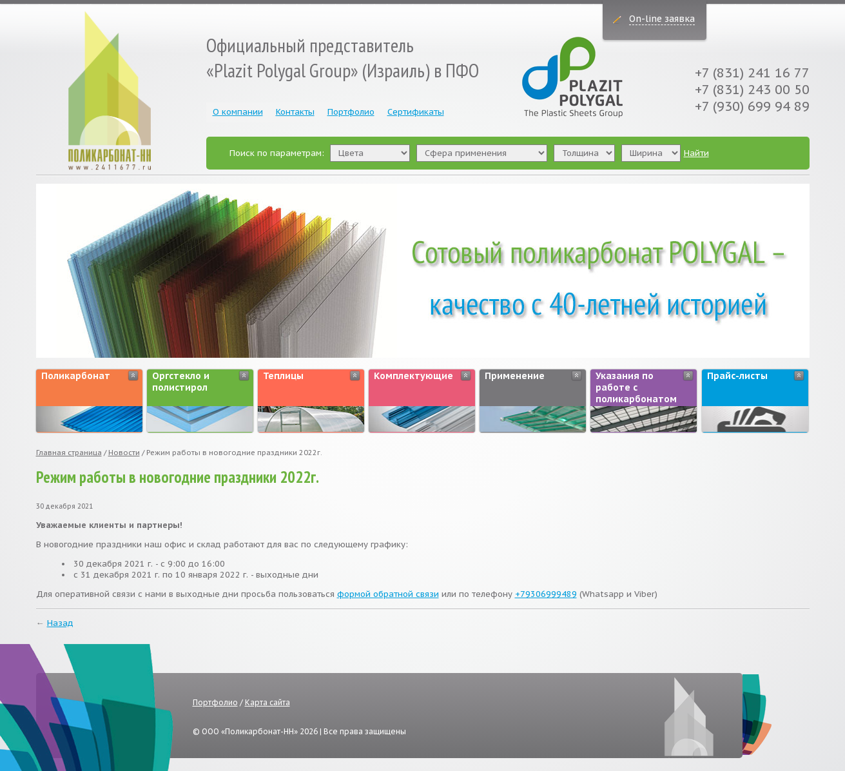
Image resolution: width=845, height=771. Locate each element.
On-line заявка (662, 18)
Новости (124, 452)
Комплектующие (413, 376)
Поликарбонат (75, 376)
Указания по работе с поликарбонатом (636, 387)
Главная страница (69, 452)
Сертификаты (415, 111)
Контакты (295, 111)
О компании (238, 111)
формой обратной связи (388, 594)
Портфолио (350, 111)
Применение (515, 376)
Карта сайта (267, 702)
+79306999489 (546, 594)
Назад (60, 623)
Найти (696, 153)
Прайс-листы (737, 376)
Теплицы (283, 376)
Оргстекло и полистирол (180, 381)
